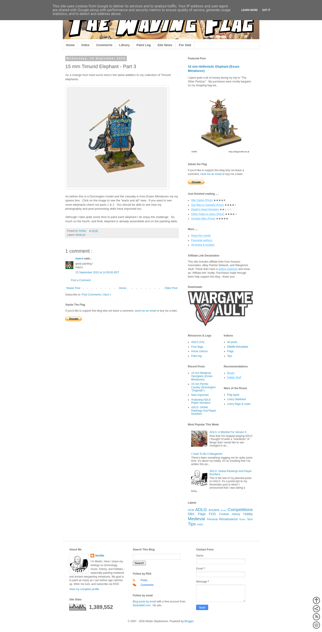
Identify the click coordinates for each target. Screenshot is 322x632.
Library (124, 45)
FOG (212, 514)
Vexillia (99, 555)
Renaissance (228, 519)
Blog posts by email (144, 601)
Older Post (171, 288)
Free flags (197, 346)
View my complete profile (84, 589)
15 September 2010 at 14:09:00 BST (97, 272)
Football (224, 514)
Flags (230, 351)
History (236, 514)
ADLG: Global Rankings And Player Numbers (203, 410)
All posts (232, 342)
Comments (104, 45)
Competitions (240, 509)
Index (85, 45)
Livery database (236, 399)
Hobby (248, 514)
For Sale (185, 45)
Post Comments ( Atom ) (96, 294)
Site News (164, 45)
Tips (229, 356)
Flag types (233, 394)
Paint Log (143, 45)
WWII (200, 524)
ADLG (201, 509)
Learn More (249, 10)
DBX (191, 514)
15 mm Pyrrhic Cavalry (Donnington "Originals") (203, 387)
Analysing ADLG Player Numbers (201, 401)
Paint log (196, 356)
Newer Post (73, 288)
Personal (212, 519)
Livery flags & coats (238, 404)
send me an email (145, 310)
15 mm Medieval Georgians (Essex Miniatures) (201, 376)
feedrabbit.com (141, 605)
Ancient (214, 510)
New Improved (199, 395)
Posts (144, 580)
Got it (266, 10)
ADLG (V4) (197, 342)
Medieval (80, 234)
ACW (191, 510)
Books (224, 510)
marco (79, 258)
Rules (242, 519)
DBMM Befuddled (237, 346)
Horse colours (199, 351)
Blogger (189, 621)
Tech (250, 519)
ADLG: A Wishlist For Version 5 (228, 432)
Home (70, 45)
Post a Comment (81, 280)
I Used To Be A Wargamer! (207, 453)
